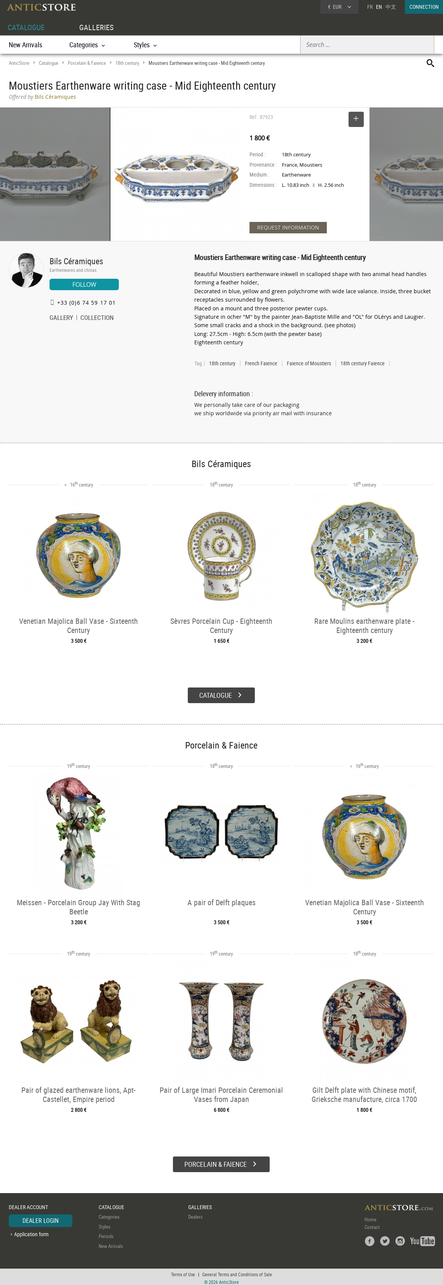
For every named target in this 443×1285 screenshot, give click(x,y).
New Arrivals (25, 44)
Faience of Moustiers (309, 363)
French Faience (261, 363)
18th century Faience (363, 363)
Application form (31, 1231)
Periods (106, 1233)
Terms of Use (183, 1272)
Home (370, 1216)
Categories (109, 1214)
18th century (127, 62)
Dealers (195, 1214)
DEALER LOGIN (40, 1218)
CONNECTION (424, 6)
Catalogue (48, 62)
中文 (390, 6)
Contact (372, 1224)
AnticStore (19, 62)
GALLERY (61, 318)
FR (370, 6)
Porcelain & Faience (87, 62)
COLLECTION (97, 318)
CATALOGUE (26, 27)
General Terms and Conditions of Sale (237, 1272)
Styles (104, 1224)
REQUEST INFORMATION (288, 227)
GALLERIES (96, 27)
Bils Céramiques (76, 261)
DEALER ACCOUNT (28, 1204)
